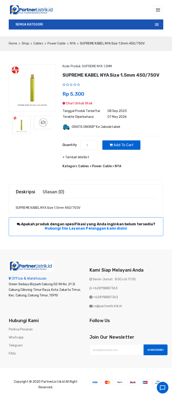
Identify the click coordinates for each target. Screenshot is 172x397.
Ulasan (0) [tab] (55, 192)
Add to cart (122, 145)
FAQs (12, 354)
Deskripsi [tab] (26, 192)
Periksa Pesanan (21, 330)
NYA (73, 43)
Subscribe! (155, 350)
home (13, 43)
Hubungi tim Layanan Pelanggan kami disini (86, 228)
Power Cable (56, 43)
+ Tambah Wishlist (75, 157)
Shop (25, 43)
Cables (38, 43)
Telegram (16, 346)
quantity (69, 145)
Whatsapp (16, 338)
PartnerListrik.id (53, 382)
